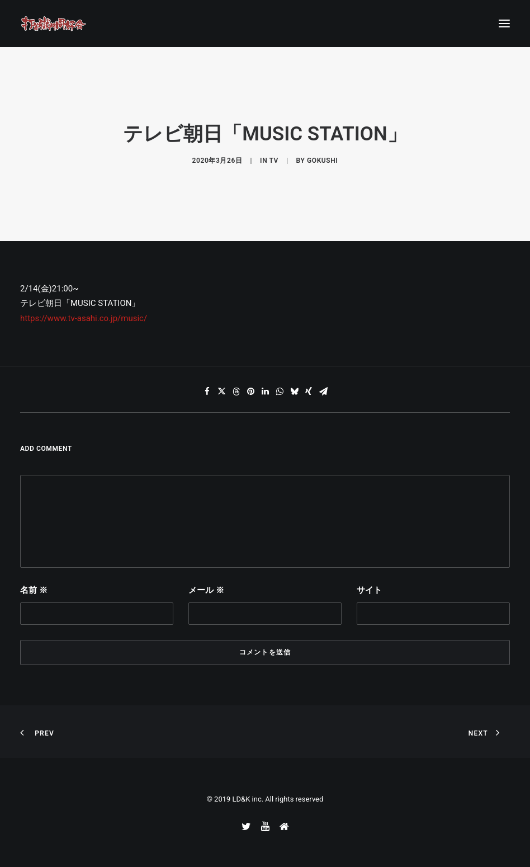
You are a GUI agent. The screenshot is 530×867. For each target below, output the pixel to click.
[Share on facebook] (207, 391)
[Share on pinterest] (250, 391)
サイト (369, 590)
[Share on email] (323, 391)
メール (206, 590)
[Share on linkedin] (265, 391)
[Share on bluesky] (294, 391)
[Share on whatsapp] (279, 391)
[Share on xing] (308, 391)
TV (273, 160)
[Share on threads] (236, 391)
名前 (34, 590)
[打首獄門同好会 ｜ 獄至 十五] (53, 23)
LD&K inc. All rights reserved (278, 799)
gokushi (322, 160)
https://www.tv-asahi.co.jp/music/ (83, 318)
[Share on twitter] (221, 391)
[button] (504, 23)
